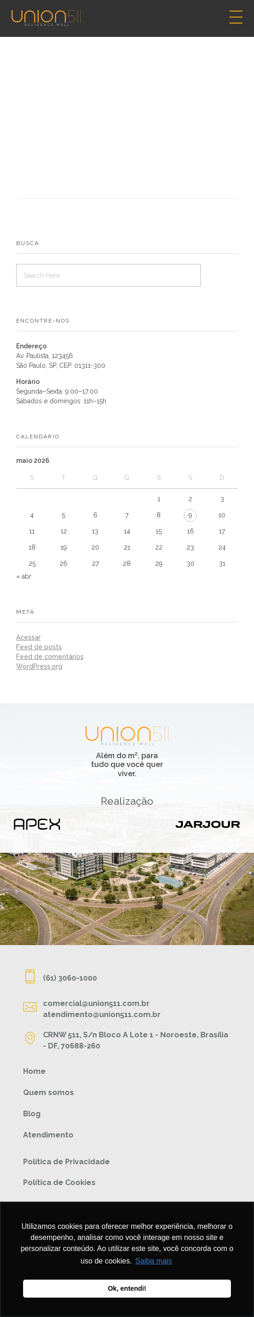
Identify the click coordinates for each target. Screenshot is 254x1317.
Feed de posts (39, 647)
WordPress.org (39, 666)
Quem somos (48, 1092)
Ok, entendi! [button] (127, 1288)
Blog (32, 1113)
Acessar (28, 637)
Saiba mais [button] (153, 1261)
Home (34, 1071)
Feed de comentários (50, 656)
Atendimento (48, 1135)
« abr (23, 576)
